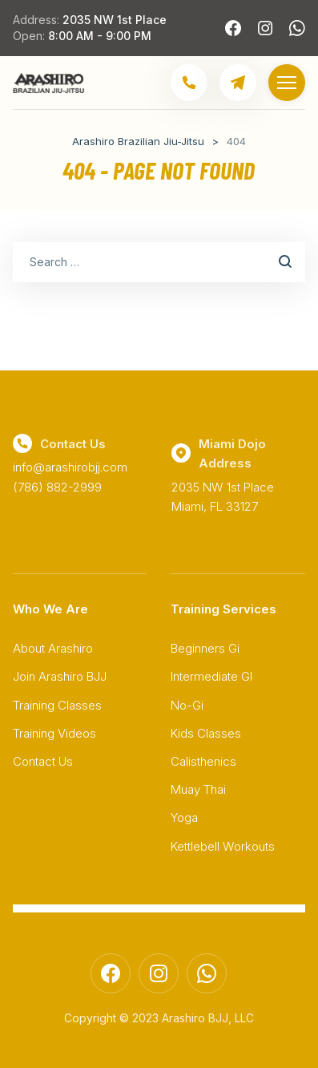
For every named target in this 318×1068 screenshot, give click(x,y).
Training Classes (57, 705)
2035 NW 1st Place (114, 19)
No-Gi (187, 705)
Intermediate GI (211, 676)
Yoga (184, 817)
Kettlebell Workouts (223, 846)
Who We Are (50, 609)
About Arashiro (53, 648)
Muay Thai (198, 789)
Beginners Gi (205, 648)
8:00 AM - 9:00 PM (99, 35)
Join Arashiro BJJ (60, 676)
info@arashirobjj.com (70, 467)
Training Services (223, 609)
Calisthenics (203, 761)
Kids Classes (206, 733)
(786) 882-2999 (57, 487)
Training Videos (54, 733)
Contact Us (43, 761)
